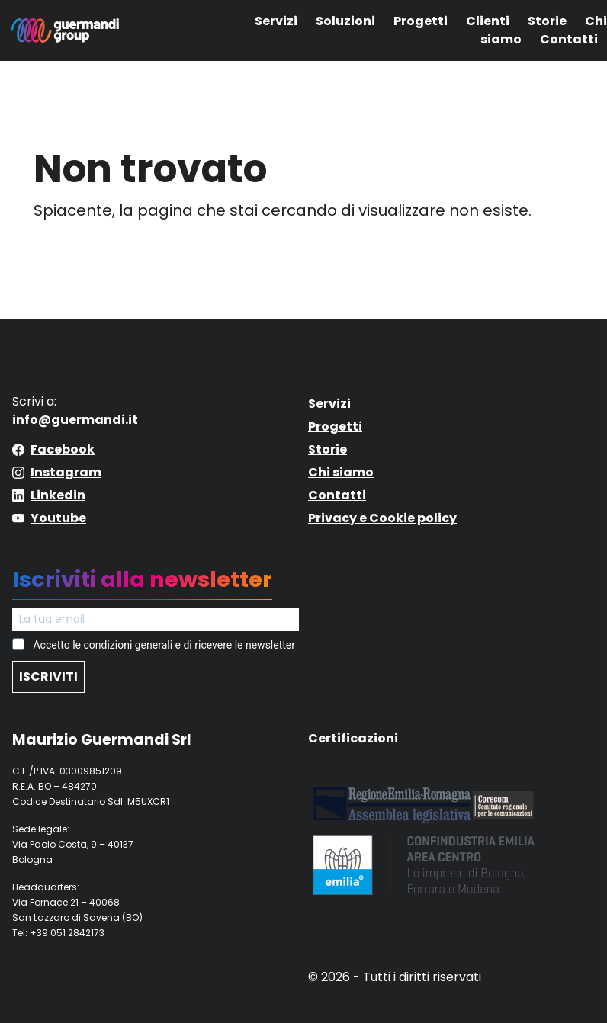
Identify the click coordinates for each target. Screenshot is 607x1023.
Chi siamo (341, 472)
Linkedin (58, 495)
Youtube (58, 518)
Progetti (420, 21)
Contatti (569, 39)
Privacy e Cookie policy (382, 518)
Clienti (487, 21)
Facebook (63, 449)
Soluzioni (345, 21)
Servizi (276, 21)
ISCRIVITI (48, 676)
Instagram (66, 472)
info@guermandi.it (75, 419)
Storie (547, 21)
